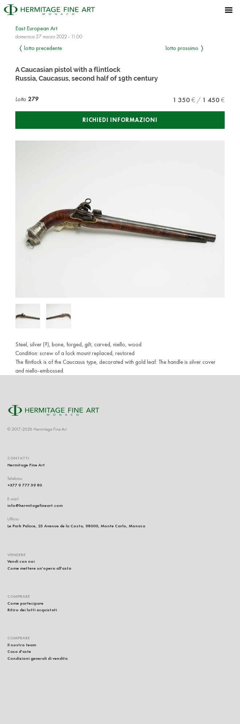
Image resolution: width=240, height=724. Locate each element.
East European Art (36, 28)
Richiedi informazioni (120, 119)
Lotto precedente (43, 48)
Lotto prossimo (182, 48)
